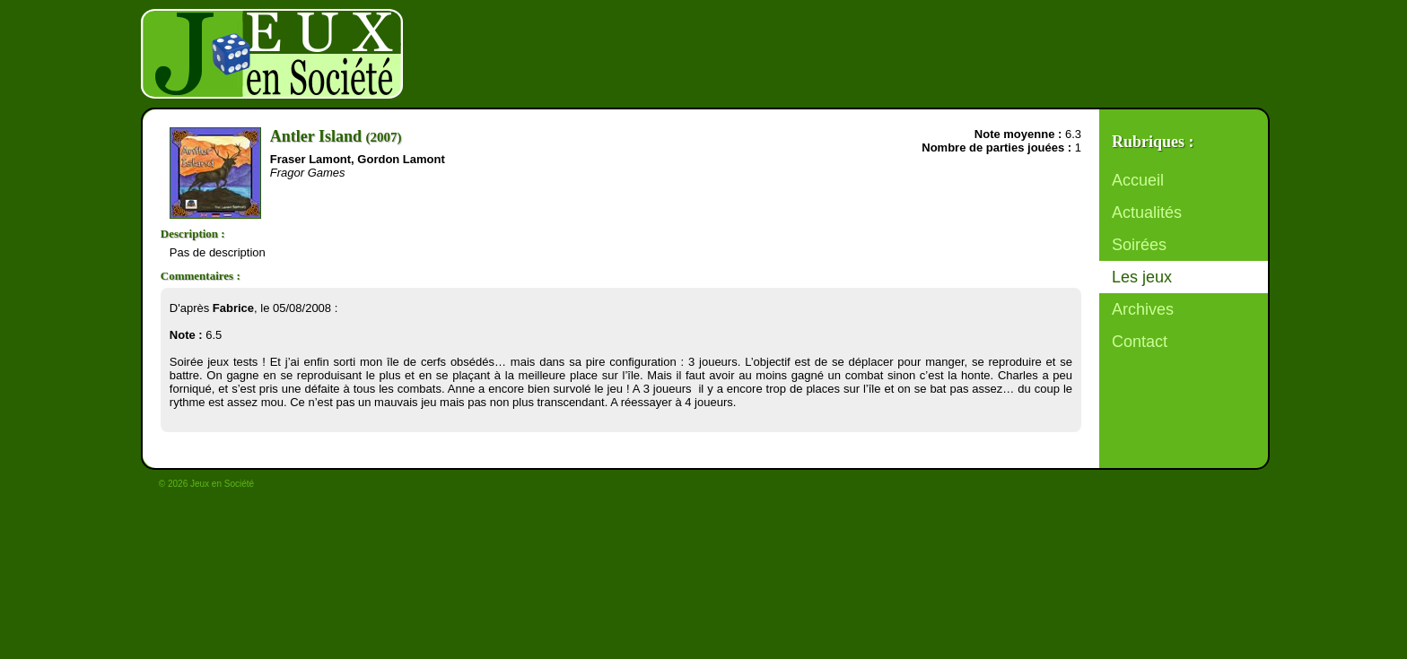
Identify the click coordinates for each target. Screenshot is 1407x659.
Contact (1139, 342)
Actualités (1147, 212)
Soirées (1139, 245)
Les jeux (1142, 277)
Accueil (1138, 180)
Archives (1143, 309)
